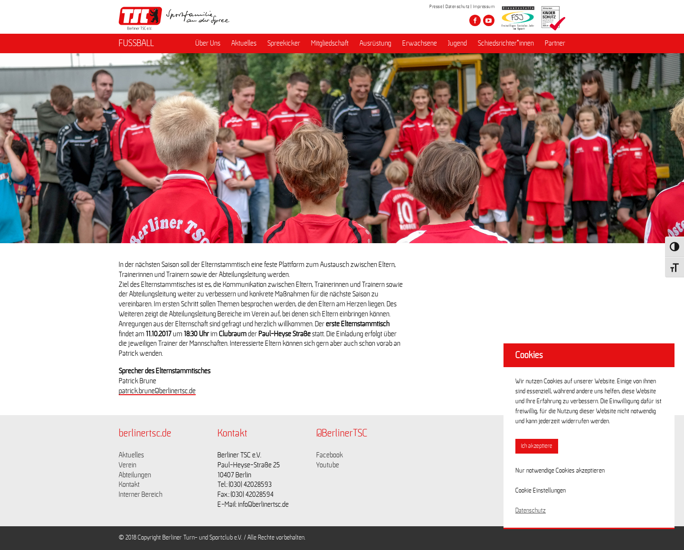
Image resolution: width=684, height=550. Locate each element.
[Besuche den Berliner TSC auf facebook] (475, 20)
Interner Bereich (140, 494)
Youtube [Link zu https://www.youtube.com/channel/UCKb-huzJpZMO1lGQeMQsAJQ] (327, 465)
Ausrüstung (375, 43)
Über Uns (207, 43)
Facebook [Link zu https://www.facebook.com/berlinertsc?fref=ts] (329, 455)
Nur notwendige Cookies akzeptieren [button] (560, 470)
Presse (435, 6)
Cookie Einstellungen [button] (540, 490)
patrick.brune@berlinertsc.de (157, 391)
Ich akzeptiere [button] (536, 446)
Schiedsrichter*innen (506, 43)
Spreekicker (283, 43)
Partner (555, 43)
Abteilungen (135, 475)
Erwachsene (419, 43)
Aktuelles (243, 43)
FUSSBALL (136, 43)
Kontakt (129, 484)
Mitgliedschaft (330, 43)
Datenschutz (458, 6)
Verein (127, 465)
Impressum (484, 6)
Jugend (457, 43)
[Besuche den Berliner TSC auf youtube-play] (488, 20)
